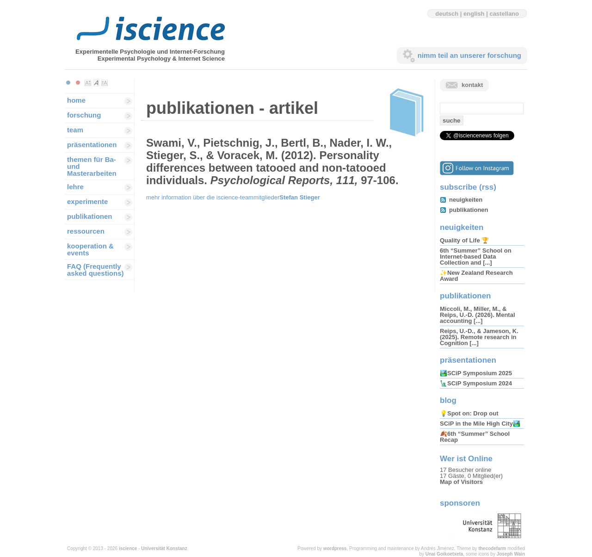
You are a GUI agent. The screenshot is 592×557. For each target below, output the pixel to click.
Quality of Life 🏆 (464, 240)
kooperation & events (90, 249)
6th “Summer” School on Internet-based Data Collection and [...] (476, 256)
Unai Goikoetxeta (444, 554)
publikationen (89, 216)
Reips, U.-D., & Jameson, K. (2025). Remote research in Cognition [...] (479, 337)
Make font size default (96, 83)
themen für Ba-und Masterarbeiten (92, 166)
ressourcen (86, 231)
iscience (128, 548)
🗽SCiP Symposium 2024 (476, 383)
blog (448, 400)
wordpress (335, 548)
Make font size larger (104, 83)
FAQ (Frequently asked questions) (95, 269)
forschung (84, 115)
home (76, 100)
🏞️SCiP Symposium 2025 (476, 373)
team (75, 130)
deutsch (446, 13)
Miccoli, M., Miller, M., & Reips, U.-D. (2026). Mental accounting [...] (477, 314)
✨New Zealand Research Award (476, 275)
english (474, 13)
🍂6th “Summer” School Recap (475, 436)
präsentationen (92, 145)
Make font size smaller (88, 83)
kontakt (472, 84)
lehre (75, 187)
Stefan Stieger (299, 197)
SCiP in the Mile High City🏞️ (480, 423)
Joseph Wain (511, 554)
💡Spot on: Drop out (469, 413)
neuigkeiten (465, 199)
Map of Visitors (461, 481)
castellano (504, 13)
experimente (87, 201)
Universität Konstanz (164, 548)
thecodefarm (492, 548)
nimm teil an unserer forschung (469, 55)
